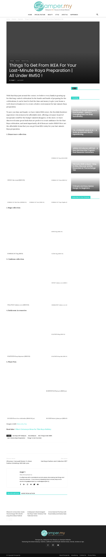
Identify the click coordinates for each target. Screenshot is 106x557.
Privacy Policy (92, 555)
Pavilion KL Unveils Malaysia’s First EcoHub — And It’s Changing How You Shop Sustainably (85, 113)
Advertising (74, 555)
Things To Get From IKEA (34, 438)
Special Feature (40, 15)
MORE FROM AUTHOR (28, 493)
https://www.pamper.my (26, 475)
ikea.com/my (22, 424)
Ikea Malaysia (32, 435)
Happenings (74, 15)
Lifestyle (65, 15)
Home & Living (24, 61)
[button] (97, 15)
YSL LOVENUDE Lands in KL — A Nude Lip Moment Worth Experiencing (85, 132)
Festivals (20, 19)
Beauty (50, 15)
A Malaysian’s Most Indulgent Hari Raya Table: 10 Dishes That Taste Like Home (36, 514)
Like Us (74, 88)
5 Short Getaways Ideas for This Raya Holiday (33, 429)
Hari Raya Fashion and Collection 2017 (54, 461)
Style (57, 15)
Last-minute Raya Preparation (16, 438)
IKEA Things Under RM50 (45, 435)
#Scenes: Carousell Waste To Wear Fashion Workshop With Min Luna (19, 462)
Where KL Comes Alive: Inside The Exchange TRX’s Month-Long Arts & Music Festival (15, 514)
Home (30, 15)
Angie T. (13, 80)
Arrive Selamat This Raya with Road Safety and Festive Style (57, 513)
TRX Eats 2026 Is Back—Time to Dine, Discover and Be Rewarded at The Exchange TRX (84, 167)
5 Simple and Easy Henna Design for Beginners (83, 187)
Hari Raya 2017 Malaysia (19, 435)
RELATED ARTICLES (13, 493)
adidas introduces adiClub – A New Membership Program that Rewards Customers (85, 150)
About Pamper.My (64, 555)
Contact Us (83, 555)
